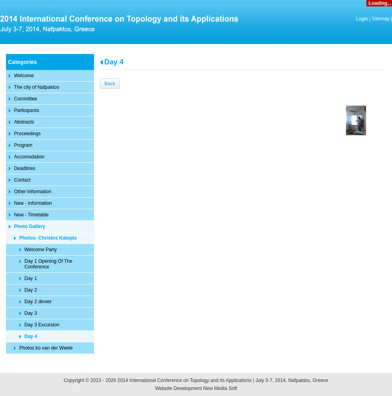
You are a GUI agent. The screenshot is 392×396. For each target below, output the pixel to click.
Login (362, 19)
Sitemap (381, 19)
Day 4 (114, 62)
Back (109, 83)
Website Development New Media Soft (196, 388)
